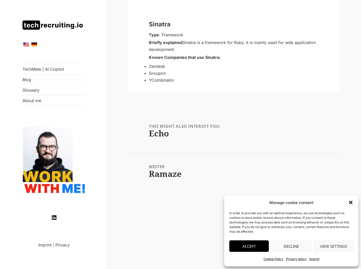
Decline (291, 246)
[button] (350, 202)
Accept (249, 246)
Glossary (30, 90)
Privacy (62, 245)
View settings (333, 246)
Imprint (314, 259)
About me (31, 100)
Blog (26, 79)
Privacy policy (296, 259)
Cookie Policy (273, 259)
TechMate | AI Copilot (43, 69)
